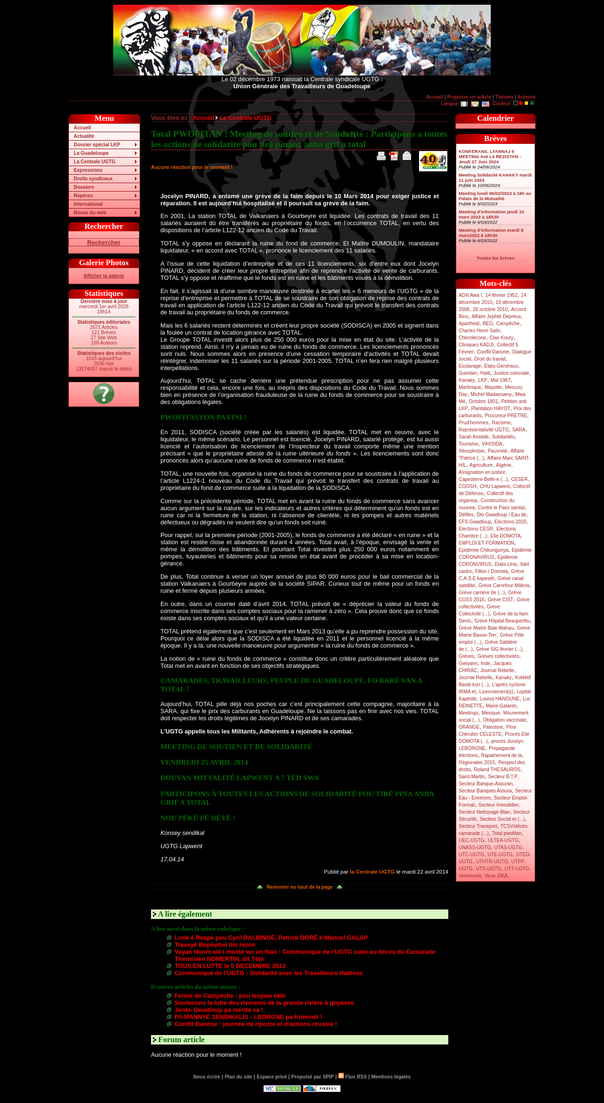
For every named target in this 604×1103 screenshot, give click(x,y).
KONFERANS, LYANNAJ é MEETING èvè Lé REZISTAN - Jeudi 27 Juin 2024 (490, 156)
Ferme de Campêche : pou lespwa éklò (230, 995)
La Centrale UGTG (94, 161)
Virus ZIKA (496, 875)
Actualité (84, 136)
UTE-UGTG (499, 854)
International (88, 204)
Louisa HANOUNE (500, 698)
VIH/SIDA (492, 443)
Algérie (503, 465)
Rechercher (103, 242)
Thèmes (504, 97)
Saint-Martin (472, 776)
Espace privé (272, 1076)
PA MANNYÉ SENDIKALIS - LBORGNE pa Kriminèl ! (248, 1016)
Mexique (491, 713)
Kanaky (467, 380)
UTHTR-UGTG (492, 861)
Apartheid (469, 323)
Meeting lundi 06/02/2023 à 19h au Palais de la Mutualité (495, 196)
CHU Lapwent (495, 486)
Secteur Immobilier (498, 805)
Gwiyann (468, 663)
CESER (519, 479)
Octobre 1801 (483, 401)
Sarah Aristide (474, 436)
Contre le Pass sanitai (501, 507)
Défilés (466, 514)
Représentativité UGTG (484, 429)
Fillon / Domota (491, 571)
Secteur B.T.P (503, 776)
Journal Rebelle (497, 670)
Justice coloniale (511, 373)
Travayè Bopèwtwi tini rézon (215, 944)
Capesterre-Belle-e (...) (483, 479)
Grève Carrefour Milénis (504, 585)
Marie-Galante (501, 705)
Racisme (501, 422)
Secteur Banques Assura (485, 790)
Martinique (470, 387)
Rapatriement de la (501, 755)
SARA (519, 429)
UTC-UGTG (471, 854)
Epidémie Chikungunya (483, 550)
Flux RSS (352, 1076)
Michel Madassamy (491, 394)
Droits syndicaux (93, 178)
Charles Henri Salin (479, 330)
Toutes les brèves (495, 258)
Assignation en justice (482, 472)
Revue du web (90, 212)
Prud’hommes (473, 422)
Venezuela (470, 875)
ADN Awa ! (470, 295)
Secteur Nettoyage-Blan (484, 812)
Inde (485, 663)
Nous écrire (206, 1076)
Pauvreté (497, 451)
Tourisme (468, 443)
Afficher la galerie (104, 275)
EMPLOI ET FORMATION (486, 543)
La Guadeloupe (91, 153)
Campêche (508, 323)
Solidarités (503, 436)
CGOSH (468, 486)
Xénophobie (472, 451)
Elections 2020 (510, 521)
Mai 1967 (501, 380)
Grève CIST (500, 599)
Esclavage (470, 366)
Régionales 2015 (477, 762)
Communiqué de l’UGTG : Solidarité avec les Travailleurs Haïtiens (269, 973)
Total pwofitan (507, 833)
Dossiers (84, 187)
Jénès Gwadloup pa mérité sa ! (219, 1009)
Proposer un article (469, 97)
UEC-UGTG (472, 840)
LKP (482, 380)
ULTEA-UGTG (503, 840)
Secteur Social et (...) (502, 819)
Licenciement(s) (496, 691)
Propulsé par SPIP (313, 1076)
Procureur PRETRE (506, 415)
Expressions (88, 170)
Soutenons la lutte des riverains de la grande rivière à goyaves (264, 1002)
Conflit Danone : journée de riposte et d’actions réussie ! (256, 1023)
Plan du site (238, 1076)
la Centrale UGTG (372, 872)
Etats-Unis (506, 564)
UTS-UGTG (488, 868)
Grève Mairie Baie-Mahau (486, 628)
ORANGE (469, 727)
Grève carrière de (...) (482, 592)
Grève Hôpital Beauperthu (502, 620)
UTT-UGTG (516, 868)
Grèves (466, 656)
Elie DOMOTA (505, 536)
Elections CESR (476, 528)
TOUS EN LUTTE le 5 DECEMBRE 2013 (230, 965)
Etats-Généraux (501, 366)
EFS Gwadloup (475, 521)
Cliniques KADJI (476, 344)
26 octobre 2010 (490, 309)
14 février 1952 (501, 295)
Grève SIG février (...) (499, 649)
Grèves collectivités (498, 656)
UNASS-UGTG (475, 847)
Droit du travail (489, 359)
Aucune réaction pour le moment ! (192, 167)
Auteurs (526, 97)
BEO (488, 323)
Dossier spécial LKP (97, 144)
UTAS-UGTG (508, 847)
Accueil (434, 97)
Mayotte (493, 387)
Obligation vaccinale (504, 720)
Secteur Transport (478, 826)
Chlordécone (472, 337)
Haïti (485, 373)
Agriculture (481, 465)
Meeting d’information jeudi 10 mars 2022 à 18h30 (491, 214)
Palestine (493, 727)
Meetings (468, 713)
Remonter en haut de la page (299, 887)
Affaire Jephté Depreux (496, 316)
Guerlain (468, 373)
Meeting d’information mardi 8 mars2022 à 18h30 (491, 232)
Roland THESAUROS (497, 769)
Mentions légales (391, 1076)
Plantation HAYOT (490, 408)
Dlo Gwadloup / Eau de (501, 514)
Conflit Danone (493, 351)
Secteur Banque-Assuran (485, 783)
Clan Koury (501, 337)
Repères (83, 195)
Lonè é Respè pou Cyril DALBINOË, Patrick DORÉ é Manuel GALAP (271, 937)
